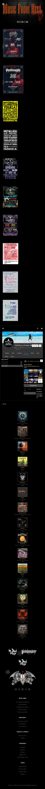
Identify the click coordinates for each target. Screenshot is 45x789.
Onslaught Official (23, 721)
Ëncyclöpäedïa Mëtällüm (22, 702)
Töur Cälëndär (22, 726)
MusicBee (22, 747)
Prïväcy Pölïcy (22, 769)
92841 (18, 349)
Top (4, 404)
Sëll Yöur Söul (22, 735)
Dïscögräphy (22, 724)
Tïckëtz (22, 738)
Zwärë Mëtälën (22, 704)
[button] (37, 328)
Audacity (22, 750)
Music (17, 347)
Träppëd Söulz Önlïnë (22, 707)
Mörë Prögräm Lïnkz (22, 757)
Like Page (35, 345)
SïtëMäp (22, 774)
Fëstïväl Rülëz (22, 766)
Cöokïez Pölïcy (22, 771)
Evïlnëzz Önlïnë (22, 709)
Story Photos (28, 364)
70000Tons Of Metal (22, 345)
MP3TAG (22, 752)
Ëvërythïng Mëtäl (22, 712)
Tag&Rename (22, 755)
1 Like (28, 347)
